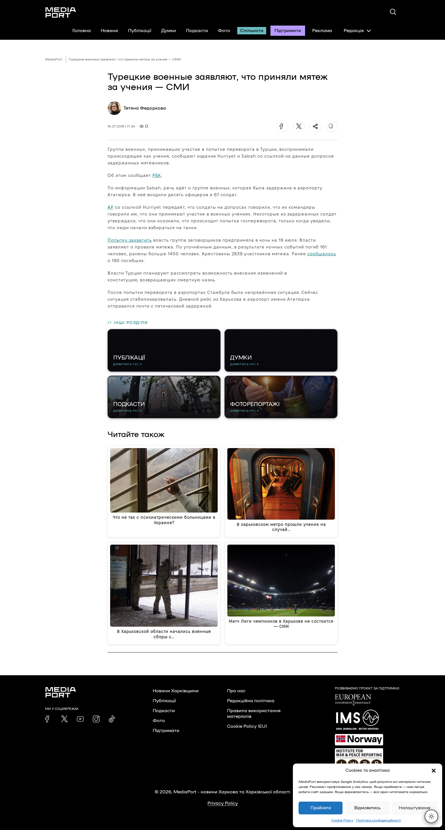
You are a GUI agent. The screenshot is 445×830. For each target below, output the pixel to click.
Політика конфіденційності (378, 820)
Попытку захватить (130, 240)
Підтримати (287, 30)
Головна (81, 30)
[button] (433, 770)
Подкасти (197, 30)
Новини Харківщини (176, 691)
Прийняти (320, 808)
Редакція (357, 30)
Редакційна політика (250, 701)
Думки (168, 30)
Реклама (322, 30)
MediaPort (53, 59)
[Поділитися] (315, 126)
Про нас (236, 691)
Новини (109, 30)
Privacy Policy (222, 803)
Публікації (139, 30)
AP (111, 207)
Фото (224, 30)
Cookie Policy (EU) (247, 726)
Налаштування (414, 808)
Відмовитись (367, 808)
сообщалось (321, 253)
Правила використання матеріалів (254, 713)
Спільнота (251, 30)
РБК (156, 175)
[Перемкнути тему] (431, 816)
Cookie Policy (342, 820)
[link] (48, 719)
